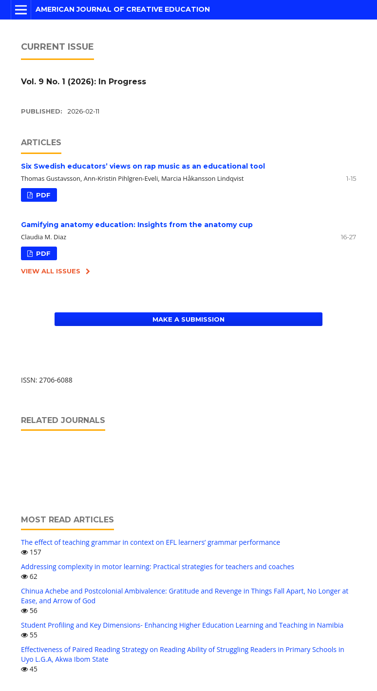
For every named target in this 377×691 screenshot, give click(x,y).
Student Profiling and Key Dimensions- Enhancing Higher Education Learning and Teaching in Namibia (182, 625)
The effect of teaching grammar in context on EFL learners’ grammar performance (150, 542)
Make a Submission (188, 319)
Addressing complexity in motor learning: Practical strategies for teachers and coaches (157, 566)
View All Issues (50, 271)
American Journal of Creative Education (123, 9)
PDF (42, 195)
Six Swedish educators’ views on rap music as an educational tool (143, 166)
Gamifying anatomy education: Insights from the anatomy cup (137, 224)
